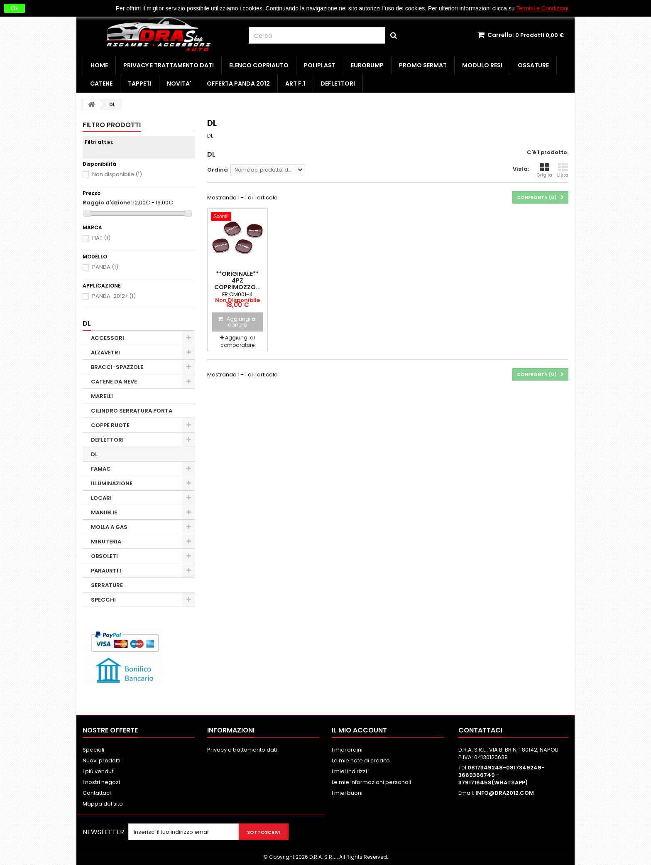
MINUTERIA (106, 542)
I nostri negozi (101, 782)
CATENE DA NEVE (114, 382)
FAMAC (101, 469)
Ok (14, 8)
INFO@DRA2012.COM (504, 793)
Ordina (217, 170)
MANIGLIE (104, 512)
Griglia (544, 170)
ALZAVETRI (105, 352)
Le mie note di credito (361, 760)
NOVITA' (179, 83)
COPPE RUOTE (110, 425)
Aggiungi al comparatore (237, 341)
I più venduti (99, 771)
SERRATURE (107, 585)
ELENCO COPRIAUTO (259, 65)
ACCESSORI (107, 338)
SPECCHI (103, 600)
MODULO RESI (482, 65)
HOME (99, 65)
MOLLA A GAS (109, 527)
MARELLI (102, 396)
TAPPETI (140, 83)
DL (94, 454)
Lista (562, 170)
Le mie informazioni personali (371, 782)
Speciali (93, 750)
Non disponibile (117, 174)
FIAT (101, 238)
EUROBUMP (367, 65)
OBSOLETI (104, 556)
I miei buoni (347, 793)
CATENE (101, 83)
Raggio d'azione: (107, 202)
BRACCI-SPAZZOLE (117, 367)
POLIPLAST (319, 65)
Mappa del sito (103, 804)
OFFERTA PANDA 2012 (238, 83)
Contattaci (97, 793)
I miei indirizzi (349, 771)
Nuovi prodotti (101, 760)
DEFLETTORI (338, 83)
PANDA (105, 267)
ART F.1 (295, 83)
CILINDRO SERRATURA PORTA (131, 411)
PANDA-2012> (114, 296)
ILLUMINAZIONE (111, 483)
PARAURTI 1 (106, 571)
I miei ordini (347, 750)
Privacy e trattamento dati (168, 65)
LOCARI (101, 498)
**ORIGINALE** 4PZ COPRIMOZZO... (237, 280)
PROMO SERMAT (423, 65)
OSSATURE (533, 65)
